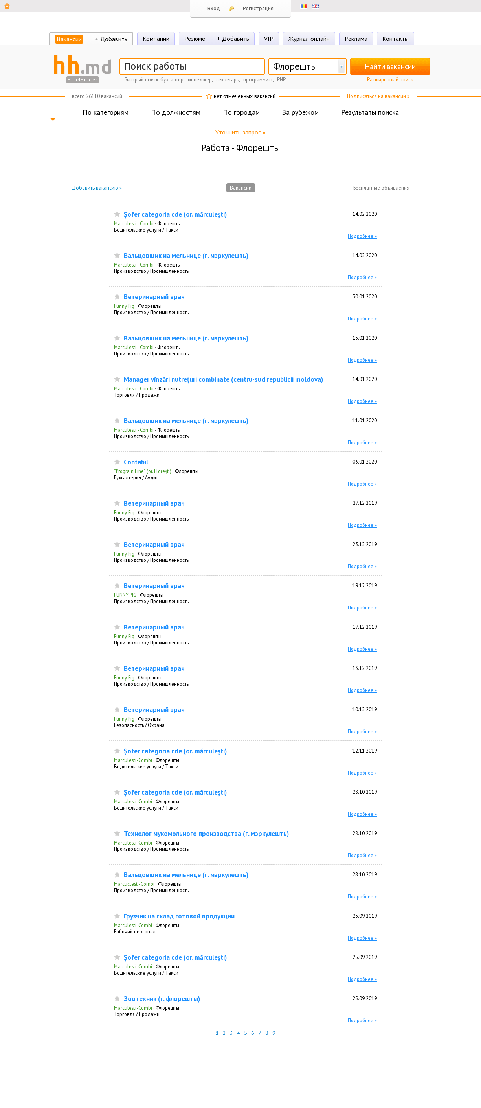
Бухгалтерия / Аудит (136, 477)
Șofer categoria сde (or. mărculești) (175, 214)
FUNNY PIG (125, 595)
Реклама (356, 38)
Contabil (136, 462)
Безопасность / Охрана (139, 725)
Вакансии (69, 39)
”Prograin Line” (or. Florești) (142, 471)
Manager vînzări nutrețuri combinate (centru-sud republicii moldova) (223, 379)
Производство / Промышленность (151, 271)
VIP (269, 38)
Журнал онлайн (309, 38)
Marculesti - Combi (134, 223)
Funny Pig (124, 306)
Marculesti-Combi (133, 760)
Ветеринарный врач (154, 297)
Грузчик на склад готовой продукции (179, 916)
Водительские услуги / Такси (146, 229)
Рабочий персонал (135, 931)
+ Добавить (111, 39)
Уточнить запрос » (240, 132)
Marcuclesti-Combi (134, 884)
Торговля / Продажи (137, 395)
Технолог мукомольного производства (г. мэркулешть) (206, 833)
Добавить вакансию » (97, 187)
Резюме (194, 38)
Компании (156, 38)
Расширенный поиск (390, 79)
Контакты (395, 38)
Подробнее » (362, 236)
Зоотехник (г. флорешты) (162, 999)
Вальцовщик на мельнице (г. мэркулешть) (186, 255)
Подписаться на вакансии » (378, 96)
